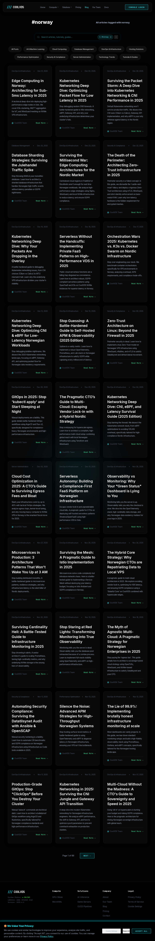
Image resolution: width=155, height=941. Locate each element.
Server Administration (82, 57)
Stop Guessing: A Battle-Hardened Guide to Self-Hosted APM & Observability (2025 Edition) (77, 330)
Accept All (141, 931)
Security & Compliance (56, 57)
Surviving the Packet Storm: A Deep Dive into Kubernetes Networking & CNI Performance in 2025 (125, 90)
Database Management (84, 49)
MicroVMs (57, 902)
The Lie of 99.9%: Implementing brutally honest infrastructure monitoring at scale (123, 716)
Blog (87, 7)
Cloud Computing (59, 49)
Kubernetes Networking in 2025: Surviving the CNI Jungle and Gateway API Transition (77, 794)
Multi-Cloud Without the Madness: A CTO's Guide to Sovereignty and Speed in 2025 (124, 794)
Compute (53, 7)
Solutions (66, 7)
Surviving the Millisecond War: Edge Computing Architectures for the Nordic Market (77, 165)
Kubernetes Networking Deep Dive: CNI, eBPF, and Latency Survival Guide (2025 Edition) (124, 407)
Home (42, 7)
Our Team (96, 7)
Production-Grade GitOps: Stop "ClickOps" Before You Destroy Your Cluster (27, 794)
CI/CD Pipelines (85, 906)
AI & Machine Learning (35, 49)
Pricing (78, 7)
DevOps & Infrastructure (111, 49)
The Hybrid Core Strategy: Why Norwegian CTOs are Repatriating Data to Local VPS (124, 562)
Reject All (126, 931)
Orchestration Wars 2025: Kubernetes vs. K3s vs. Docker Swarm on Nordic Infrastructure (123, 246)
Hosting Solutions (136, 49)
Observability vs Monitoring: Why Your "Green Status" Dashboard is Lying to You (124, 486)
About (105, 897)
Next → (87, 856)
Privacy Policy (46, 936)
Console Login (136, 7)
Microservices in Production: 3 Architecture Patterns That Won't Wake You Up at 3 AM (30, 562)
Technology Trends (107, 57)
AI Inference (83, 897)
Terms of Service (136, 902)
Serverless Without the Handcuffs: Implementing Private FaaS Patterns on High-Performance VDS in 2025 (77, 251)
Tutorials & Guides (130, 57)
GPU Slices (57, 897)
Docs (106, 7)
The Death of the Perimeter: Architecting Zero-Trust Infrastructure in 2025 (124, 165)
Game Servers (84, 902)
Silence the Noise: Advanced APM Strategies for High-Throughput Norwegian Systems (77, 716)
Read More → (42, 123)
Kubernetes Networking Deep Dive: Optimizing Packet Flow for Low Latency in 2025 (76, 90)
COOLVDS (15, 7)
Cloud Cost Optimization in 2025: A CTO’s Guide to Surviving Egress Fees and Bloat (29, 486)
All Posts (15, 49)
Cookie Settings (111, 931)
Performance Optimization (28, 57)
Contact (106, 916)
